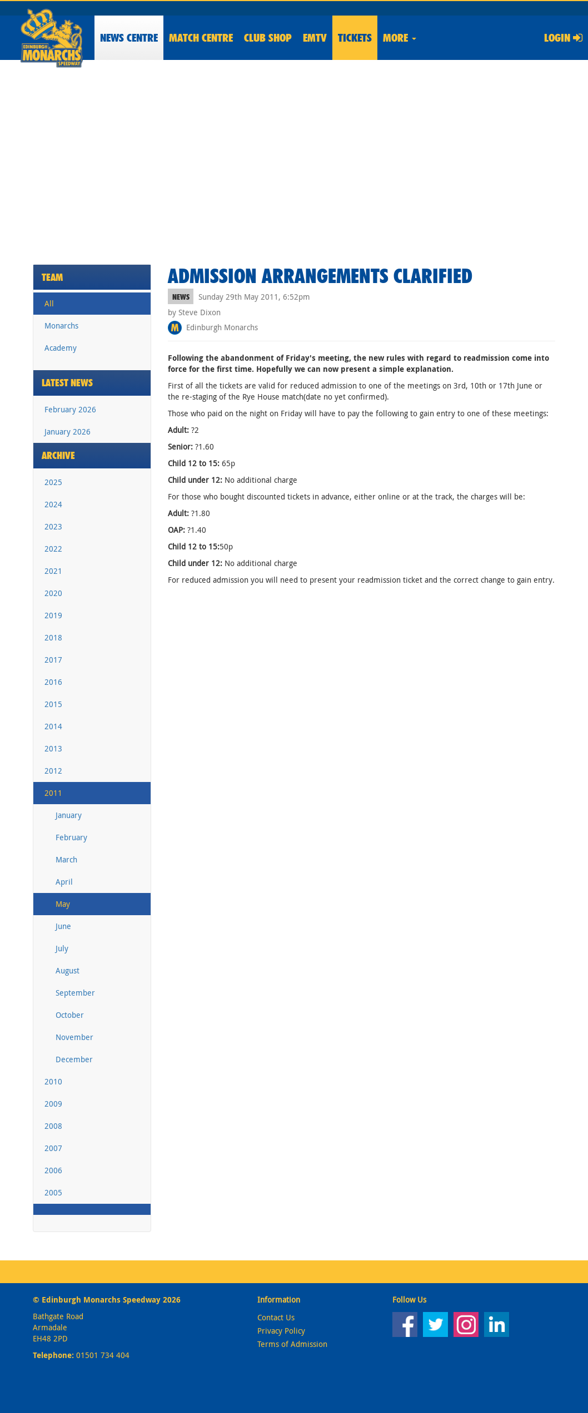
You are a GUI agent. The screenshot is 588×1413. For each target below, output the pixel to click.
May (63, 904)
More (399, 37)
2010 (53, 1081)
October (70, 1015)
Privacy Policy (281, 1330)
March (66, 859)
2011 (53, 793)
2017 (53, 659)
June (63, 926)
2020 (53, 593)
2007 (53, 1148)
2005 (53, 1192)
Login (563, 37)
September (75, 992)
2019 (53, 615)
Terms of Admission (292, 1344)
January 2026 (67, 431)
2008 (53, 1126)
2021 (53, 571)
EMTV (315, 37)
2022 (53, 548)
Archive (58, 455)
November (74, 1037)
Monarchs (61, 325)
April (64, 881)
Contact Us (276, 1317)
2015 (53, 704)
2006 (53, 1170)
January (69, 815)
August (67, 970)
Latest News (67, 382)
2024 (53, 504)
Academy (60, 347)
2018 (53, 637)
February (71, 837)
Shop (268, 37)
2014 (53, 726)
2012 (53, 770)
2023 (53, 526)
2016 (53, 682)
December (74, 1059)
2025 (53, 482)
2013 (53, 748)
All (49, 303)
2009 (53, 1103)
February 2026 (70, 409)
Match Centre (201, 37)
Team (52, 277)
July (62, 948)
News (129, 37)
